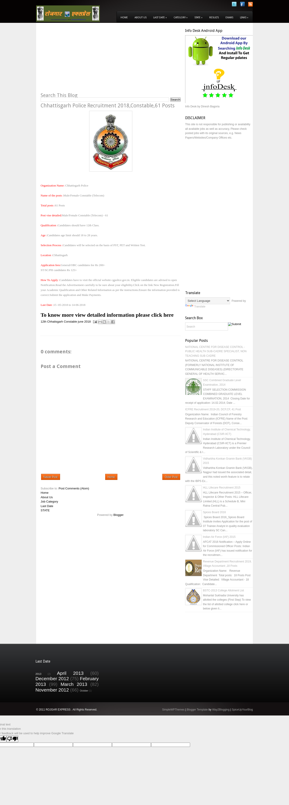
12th (43, 321)
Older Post (171, 477)
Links (244, 17)
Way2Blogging (221, 709)
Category (181, 17)
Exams (229, 17)
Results (214, 17)
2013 (38, 673)
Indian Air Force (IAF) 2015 (219, 536)
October (84, 690)
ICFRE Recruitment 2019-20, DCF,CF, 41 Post (213, 409)
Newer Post (51, 477)
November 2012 (52, 689)
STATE (45, 510)
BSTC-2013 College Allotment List (223, 590)
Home (124, 17)
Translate (195, 306)
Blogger (118, 515)
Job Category (49, 501)
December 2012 (52, 678)
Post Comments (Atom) (74, 488)
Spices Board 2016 (214, 512)
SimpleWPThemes (173, 709)
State (198, 17)
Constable (70, 321)
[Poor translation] (12, 738)
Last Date (160, 17)
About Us (141, 17)
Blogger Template (197, 709)
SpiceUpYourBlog (242, 709)
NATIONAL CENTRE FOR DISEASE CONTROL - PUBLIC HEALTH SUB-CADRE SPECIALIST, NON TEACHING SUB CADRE (216, 351)
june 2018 (84, 321)
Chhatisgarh (55, 321)
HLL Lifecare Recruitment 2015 (221, 487)
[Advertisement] (79, 60)
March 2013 (74, 684)
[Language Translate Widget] (207, 300)
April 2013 (70, 673)
